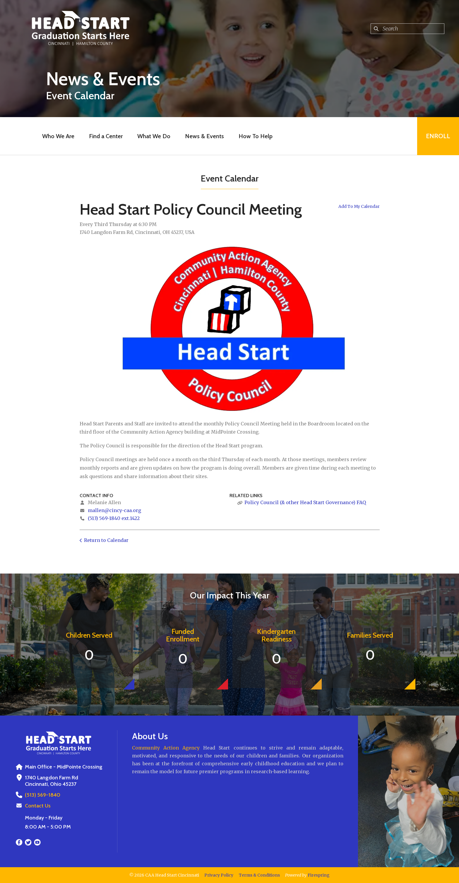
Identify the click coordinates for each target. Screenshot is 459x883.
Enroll (438, 136)
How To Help (256, 136)
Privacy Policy (218, 875)
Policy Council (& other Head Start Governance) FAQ (305, 502)
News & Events (204, 136)
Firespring (319, 875)
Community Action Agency (166, 748)
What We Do (153, 136)
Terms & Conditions (259, 875)
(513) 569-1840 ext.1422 (114, 518)
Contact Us (38, 805)
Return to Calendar (106, 540)
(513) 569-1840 (42, 795)
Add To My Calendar (359, 206)
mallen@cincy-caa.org (114, 510)
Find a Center (106, 136)
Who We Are (58, 136)
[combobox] (407, 28)
